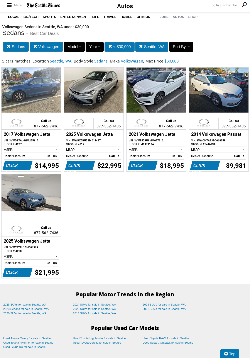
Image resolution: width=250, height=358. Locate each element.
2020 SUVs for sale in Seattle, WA (24, 313)
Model (74, 47)
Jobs (164, 17)
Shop (193, 17)
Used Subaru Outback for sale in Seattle (168, 342)
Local (13, 17)
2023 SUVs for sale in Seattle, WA (164, 304)
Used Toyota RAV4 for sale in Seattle (166, 338)
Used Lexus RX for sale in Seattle (24, 347)
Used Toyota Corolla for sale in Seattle (97, 342)
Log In (214, 5)
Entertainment (74, 17)
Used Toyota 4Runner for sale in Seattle (28, 342)
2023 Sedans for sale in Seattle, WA (26, 309)
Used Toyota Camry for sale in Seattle (27, 338)
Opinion (143, 17)
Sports (49, 17)
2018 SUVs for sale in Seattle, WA (94, 313)
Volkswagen (46, 46)
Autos (125, 6)
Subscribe (229, 5)
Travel (109, 17)
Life (95, 17)
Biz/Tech (31, 17)
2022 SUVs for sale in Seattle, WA (94, 309)
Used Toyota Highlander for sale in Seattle (99, 338)
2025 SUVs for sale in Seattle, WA (24, 304)
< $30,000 (119, 46)
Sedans (16, 46)
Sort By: (181, 47)
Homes (126, 17)
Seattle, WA (151, 46)
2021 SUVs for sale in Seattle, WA (164, 309)
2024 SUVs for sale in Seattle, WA (94, 304)
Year (94, 47)
